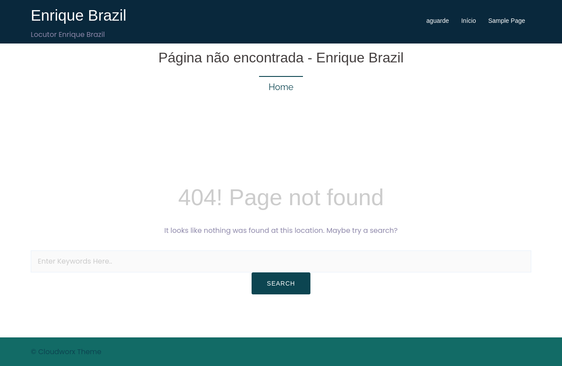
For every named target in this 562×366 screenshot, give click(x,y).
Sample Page (506, 20)
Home (281, 87)
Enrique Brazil (78, 15)
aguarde (437, 20)
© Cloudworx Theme (66, 352)
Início (468, 20)
